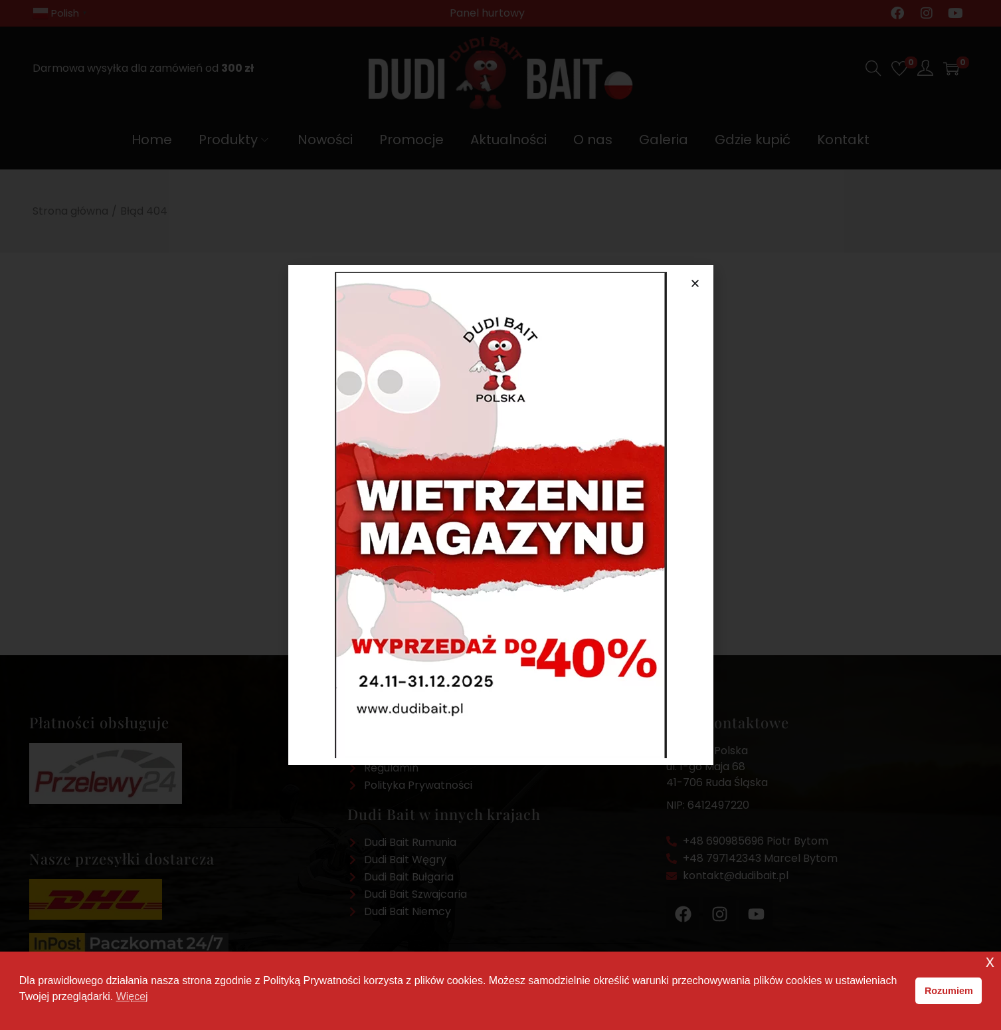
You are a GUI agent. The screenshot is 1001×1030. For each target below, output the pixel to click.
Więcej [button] (132, 996)
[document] (500, 515)
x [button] (990, 961)
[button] (695, 283)
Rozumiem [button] (949, 990)
